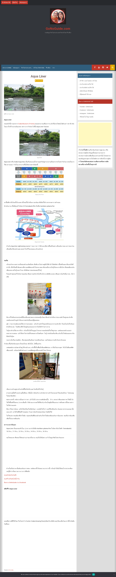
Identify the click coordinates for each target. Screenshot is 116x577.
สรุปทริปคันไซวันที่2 (10, 475)
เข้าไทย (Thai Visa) (38, 68)
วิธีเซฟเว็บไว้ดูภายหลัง (86, 117)
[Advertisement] (58, 49)
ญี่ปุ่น (12, 570)
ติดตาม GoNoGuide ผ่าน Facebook (15, 482)
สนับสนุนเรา (16, 68)
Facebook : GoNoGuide (87, 110)
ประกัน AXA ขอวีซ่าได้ (86, 84)
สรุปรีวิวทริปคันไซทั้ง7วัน (12, 479)
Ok (93, 574)
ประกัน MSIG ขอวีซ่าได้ (87, 87)
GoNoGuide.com (58, 29)
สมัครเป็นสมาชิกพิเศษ (86, 91)
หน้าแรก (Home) (6, 68)
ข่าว (54, 68)
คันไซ (9, 570)
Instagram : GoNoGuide (87, 113)
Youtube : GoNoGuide (86, 106)
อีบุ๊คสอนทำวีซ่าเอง (85, 94)
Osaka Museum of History (26, 124)
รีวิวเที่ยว (48, 68)
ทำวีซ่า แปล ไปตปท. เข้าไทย (88, 81)
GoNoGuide (40, 80)
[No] (114, 574)
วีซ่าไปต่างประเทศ (26, 68)
